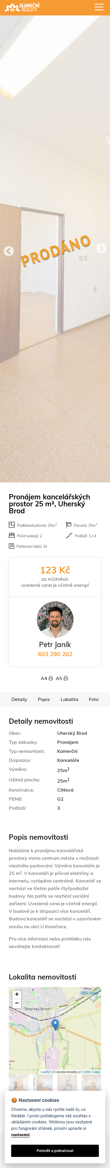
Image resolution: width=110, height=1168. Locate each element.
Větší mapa (89, 993)
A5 (62, 679)
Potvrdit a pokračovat (55, 1150)
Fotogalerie (27, 1064)
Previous (9, 252)
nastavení (20, 1134)
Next (101, 249)
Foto (94, 699)
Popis (44, 699)
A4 (48, 679)
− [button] (17, 1003)
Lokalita (69, 699)
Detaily (19, 699)
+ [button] (17, 995)
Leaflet (45, 1072)
